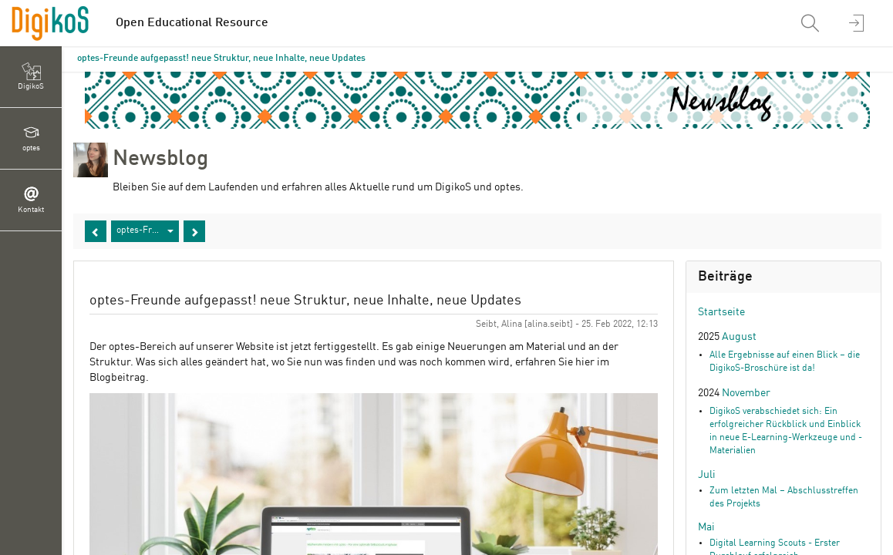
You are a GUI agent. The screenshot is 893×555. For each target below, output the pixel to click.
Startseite (721, 312)
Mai (706, 527)
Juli (707, 474)
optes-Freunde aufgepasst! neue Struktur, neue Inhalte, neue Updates (221, 58)
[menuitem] (812, 23)
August (739, 336)
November (746, 393)
